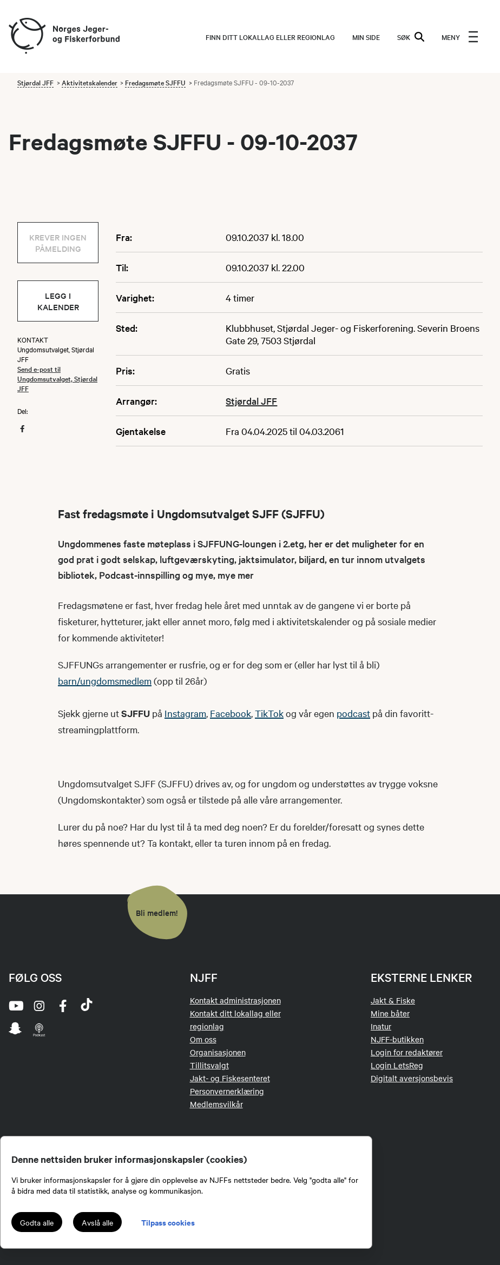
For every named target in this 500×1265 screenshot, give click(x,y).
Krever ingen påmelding (58, 242)
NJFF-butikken (397, 1039)
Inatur (381, 1026)
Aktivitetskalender (89, 82)
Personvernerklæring (227, 1091)
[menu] (460, 36)
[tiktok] (86, 1005)
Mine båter (390, 1013)
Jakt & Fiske (393, 1000)
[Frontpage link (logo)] (26, 36)
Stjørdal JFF (35, 82)
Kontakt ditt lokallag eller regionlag (235, 1020)
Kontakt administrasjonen (235, 1000)
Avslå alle (97, 1222)
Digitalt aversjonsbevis (412, 1078)
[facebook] (63, 1005)
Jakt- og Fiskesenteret (230, 1078)
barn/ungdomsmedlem (105, 680)
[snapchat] (15, 1029)
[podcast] (39, 1029)
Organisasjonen (218, 1052)
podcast (353, 713)
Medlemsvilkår (216, 1104)
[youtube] (15, 1005)
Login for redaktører (407, 1052)
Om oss (203, 1039)
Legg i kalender (58, 301)
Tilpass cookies (168, 1222)
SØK (410, 37)
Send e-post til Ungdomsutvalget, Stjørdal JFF (57, 378)
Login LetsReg (397, 1065)
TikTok (269, 713)
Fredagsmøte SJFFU (155, 82)
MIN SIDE (366, 37)
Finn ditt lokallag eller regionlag (270, 37)
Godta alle (37, 1222)
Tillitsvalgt (209, 1065)
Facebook (230, 713)
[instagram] (39, 1005)
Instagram (185, 713)
